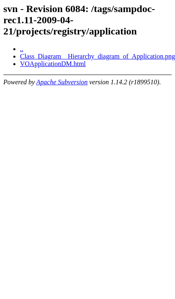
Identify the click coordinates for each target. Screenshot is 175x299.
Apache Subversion (62, 82)
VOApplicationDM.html (53, 63)
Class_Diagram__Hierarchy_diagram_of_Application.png (97, 56)
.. (21, 48)
